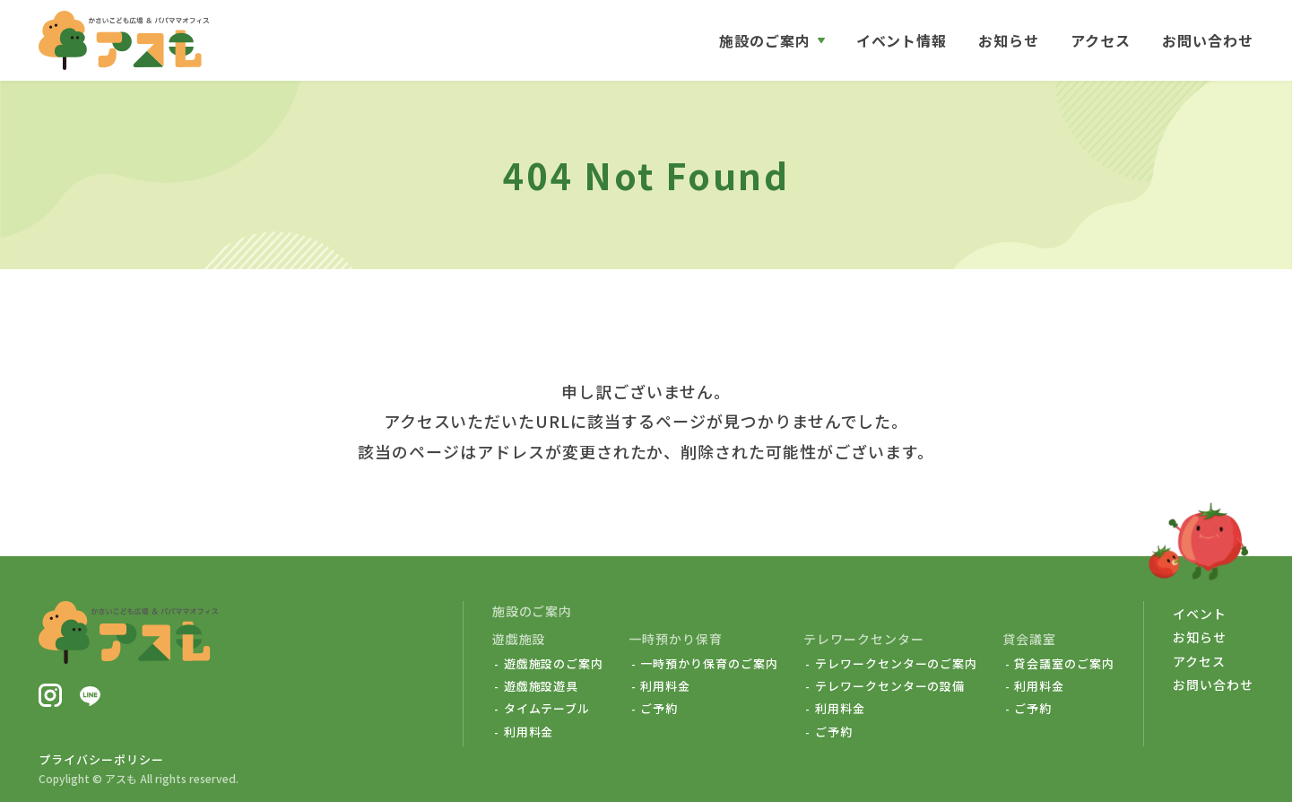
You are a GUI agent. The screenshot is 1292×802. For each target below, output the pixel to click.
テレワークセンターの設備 (890, 686)
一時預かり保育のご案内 (709, 664)
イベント (1200, 614)
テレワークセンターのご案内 (896, 664)
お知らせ (1008, 40)
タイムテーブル (547, 709)
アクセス (1101, 40)
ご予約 (659, 709)
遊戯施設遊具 (541, 686)
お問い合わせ (1207, 40)
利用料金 (529, 732)
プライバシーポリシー (101, 759)
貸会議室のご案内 (1064, 664)
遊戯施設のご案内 (554, 664)
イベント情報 (902, 40)
